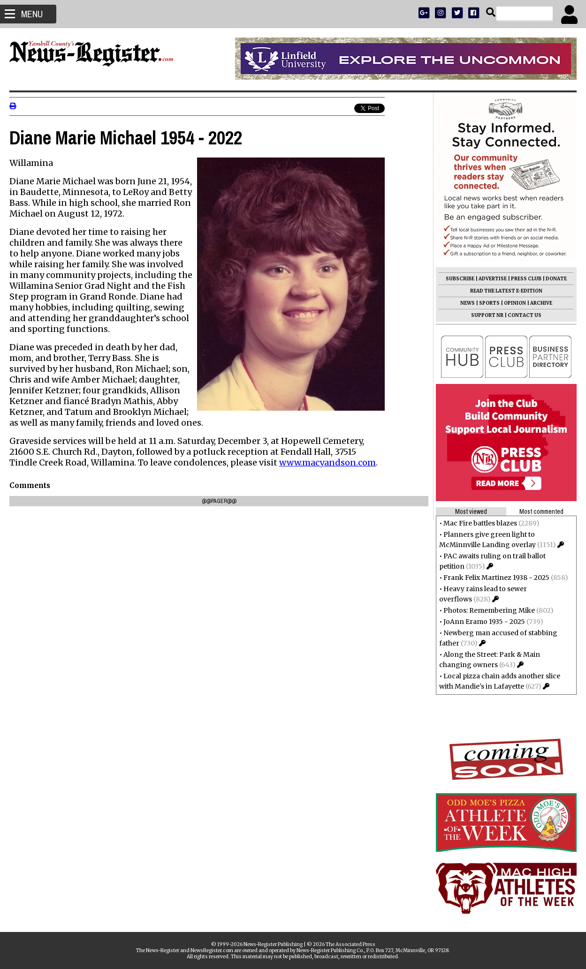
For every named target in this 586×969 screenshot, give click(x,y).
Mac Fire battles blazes (480, 523)
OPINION (515, 303)
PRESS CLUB (526, 279)
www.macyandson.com (327, 462)
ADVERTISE (493, 279)
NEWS (467, 303)
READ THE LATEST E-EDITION (506, 291)
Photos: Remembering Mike (489, 610)
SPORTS (489, 303)
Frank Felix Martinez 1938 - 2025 (496, 577)
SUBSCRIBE (460, 279)
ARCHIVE (541, 303)
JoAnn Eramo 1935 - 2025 (484, 621)
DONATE (556, 279)
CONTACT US (524, 315)
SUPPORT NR (487, 315)
